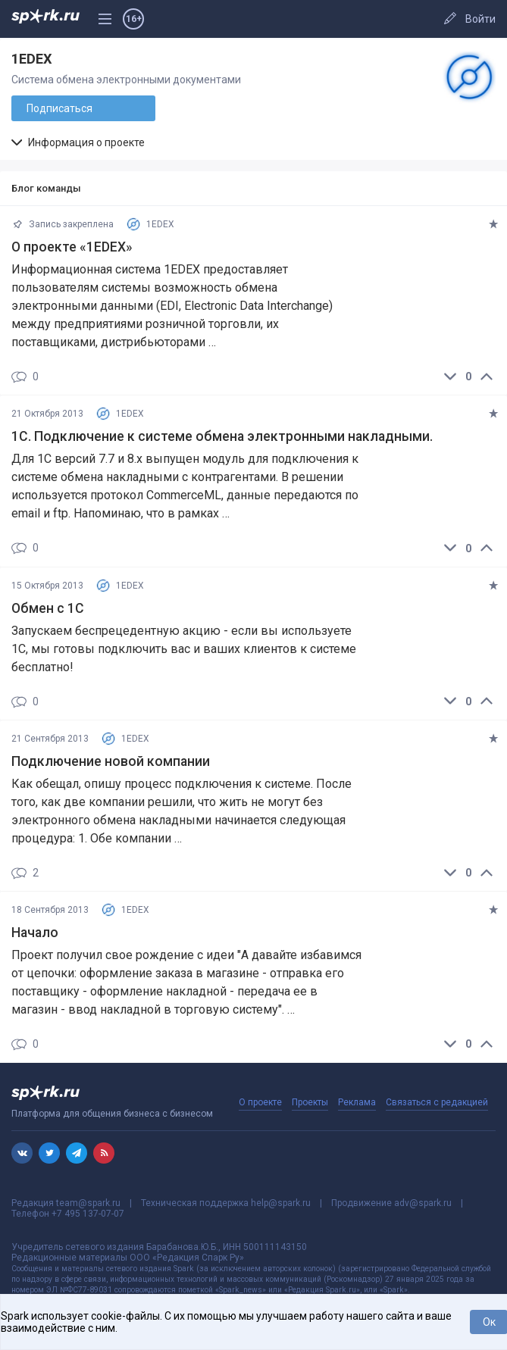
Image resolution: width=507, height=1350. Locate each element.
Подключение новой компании (110, 761)
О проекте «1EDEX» (72, 247)
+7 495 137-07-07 (88, 1213)
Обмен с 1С (47, 608)
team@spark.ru (88, 1203)
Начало (34, 932)
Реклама (357, 1102)
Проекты (310, 1102)
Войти (480, 19)
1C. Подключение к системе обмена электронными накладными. (222, 436)
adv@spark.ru (423, 1203)
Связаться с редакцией (437, 1102)
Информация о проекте (78, 142)
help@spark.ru (281, 1203)
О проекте (260, 1102)
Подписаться (59, 108)
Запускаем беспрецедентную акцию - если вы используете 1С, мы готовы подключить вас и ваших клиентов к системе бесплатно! (183, 648)
